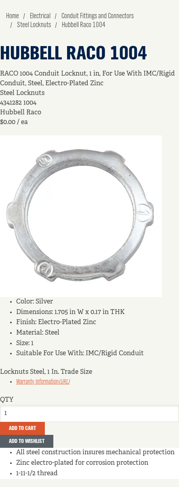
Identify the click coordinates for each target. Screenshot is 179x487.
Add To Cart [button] (22, 428)
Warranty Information (42, 382)
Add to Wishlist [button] (26, 441)
